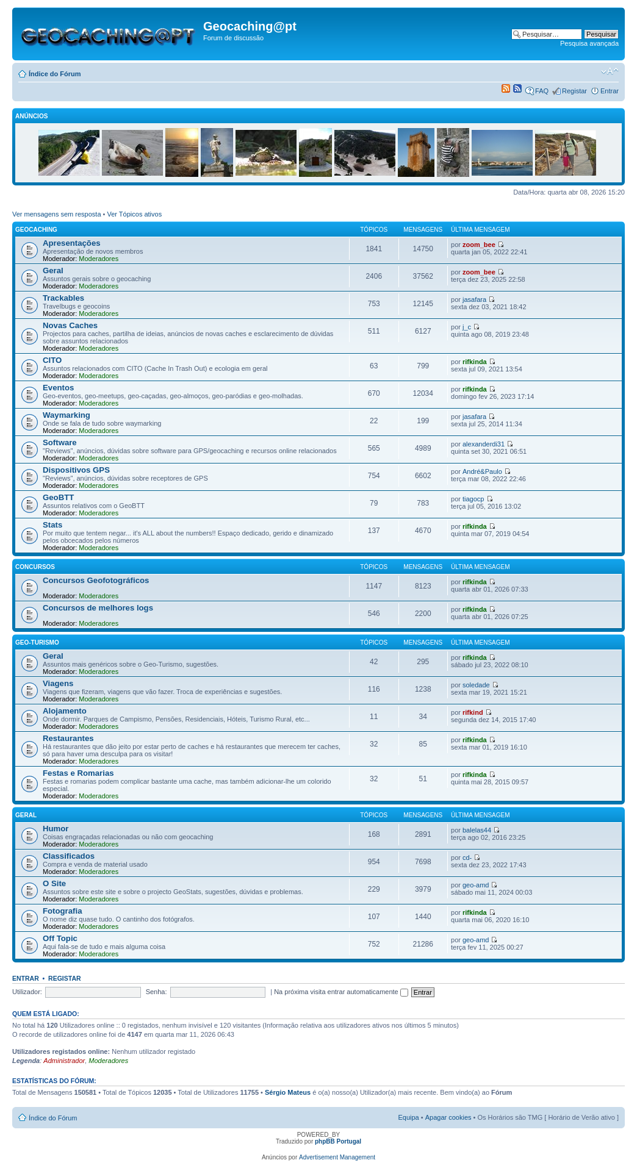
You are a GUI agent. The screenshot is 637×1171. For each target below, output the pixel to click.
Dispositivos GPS (76, 469)
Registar (574, 91)
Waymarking (66, 415)
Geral (53, 270)
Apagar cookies (448, 1117)
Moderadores (98, 258)
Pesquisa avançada (589, 43)
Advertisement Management (337, 1157)
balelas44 (476, 830)
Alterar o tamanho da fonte (610, 71)
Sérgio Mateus (288, 1092)
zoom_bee (478, 244)
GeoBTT (58, 497)
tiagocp (473, 499)
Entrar (609, 91)
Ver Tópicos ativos (134, 214)
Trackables (63, 298)
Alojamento (65, 710)
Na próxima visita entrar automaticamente (341, 991)
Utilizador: (27, 991)
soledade (476, 685)
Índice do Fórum (55, 73)
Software (60, 442)
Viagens (58, 683)
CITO (52, 360)
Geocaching (36, 229)
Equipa (408, 1117)
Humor (56, 828)
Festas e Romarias (78, 773)
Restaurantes (68, 738)
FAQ (542, 91)
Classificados (69, 856)
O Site (54, 883)
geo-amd (475, 885)
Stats (52, 524)
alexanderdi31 (483, 444)
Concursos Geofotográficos (96, 580)
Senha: (156, 991)
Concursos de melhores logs (98, 607)
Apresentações (72, 243)
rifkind (472, 712)
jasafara (474, 299)
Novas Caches (70, 325)
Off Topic (60, 938)
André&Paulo (482, 471)
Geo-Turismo (37, 642)
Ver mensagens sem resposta (56, 214)
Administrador (64, 1060)
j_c (466, 327)
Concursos (35, 567)
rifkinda (474, 361)
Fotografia (62, 910)
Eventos (58, 387)
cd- (467, 857)
